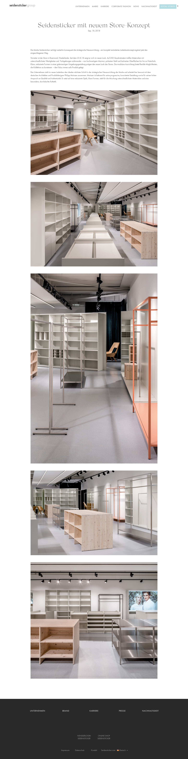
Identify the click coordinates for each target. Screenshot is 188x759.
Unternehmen (82, 6)
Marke (95, 6)
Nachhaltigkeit (149, 6)
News (136, 6)
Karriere (105, 6)
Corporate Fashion (121, 6)
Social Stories (168, 6)
